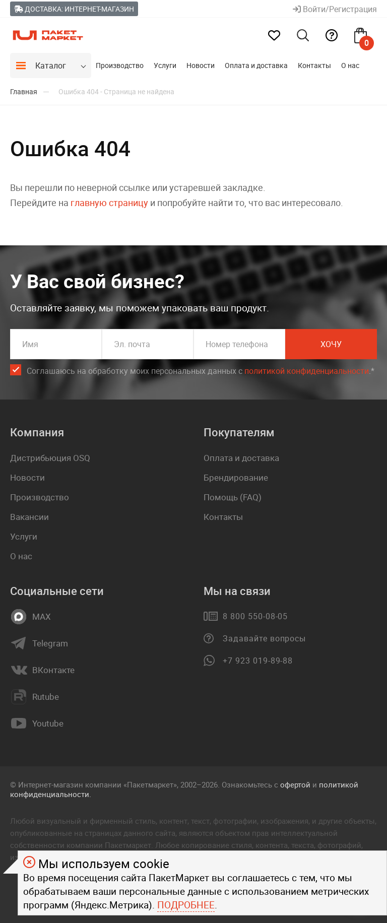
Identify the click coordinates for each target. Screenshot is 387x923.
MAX (41, 616)
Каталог (50, 65)
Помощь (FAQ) (233, 497)
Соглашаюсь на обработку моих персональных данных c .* (200, 371)
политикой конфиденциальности (306, 370)
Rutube (45, 696)
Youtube (47, 723)
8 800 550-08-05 (255, 616)
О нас (350, 65)
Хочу (331, 344)
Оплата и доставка (256, 65)
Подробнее (186, 904)
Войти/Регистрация (335, 9)
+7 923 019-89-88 (258, 660)
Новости (200, 65)
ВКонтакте (53, 670)
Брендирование (236, 477)
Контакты (314, 65)
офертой (295, 784)
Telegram (50, 643)
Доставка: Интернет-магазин (74, 9)
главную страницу (109, 202)
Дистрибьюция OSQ (50, 458)
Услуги (165, 65)
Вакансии (29, 516)
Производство (120, 65)
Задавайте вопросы (264, 638)
